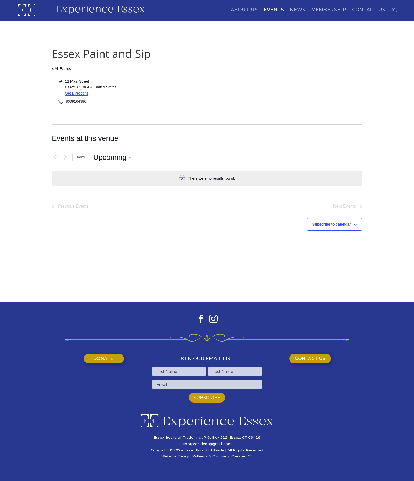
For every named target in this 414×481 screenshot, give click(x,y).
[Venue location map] (284, 98)
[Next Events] (65, 157)
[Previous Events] (55, 157)
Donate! (104, 358)
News (297, 10)
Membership (328, 10)
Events (274, 10)
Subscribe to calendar (331, 224)
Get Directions (76, 93)
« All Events (61, 68)
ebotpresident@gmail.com (207, 444)
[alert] (207, 178)
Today (81, 157)
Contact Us (368, 10)
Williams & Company (210, 456)
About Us (244, 10)
